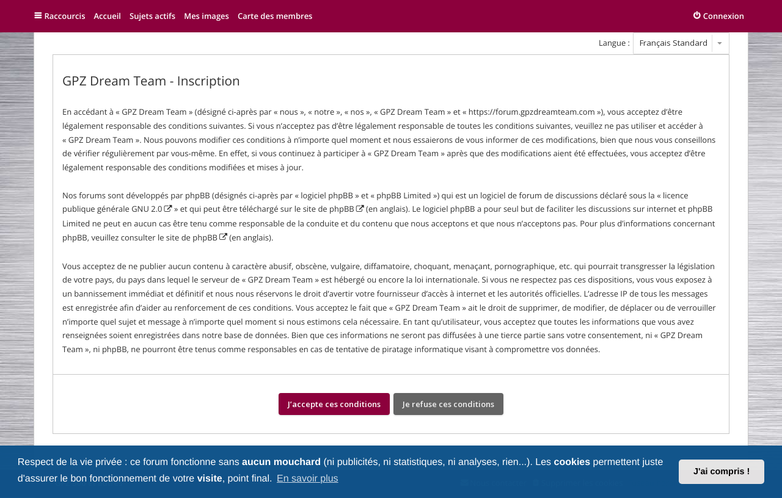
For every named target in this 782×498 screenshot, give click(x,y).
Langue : (614, 42)
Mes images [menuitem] (206, 15)
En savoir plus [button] (307, 479)
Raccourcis (65, 15)
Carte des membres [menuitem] (275, 15)
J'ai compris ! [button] (721, 472)
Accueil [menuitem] (107, 15)
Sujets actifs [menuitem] (152, 15)
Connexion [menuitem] (723, 15)
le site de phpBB (324, 208)
